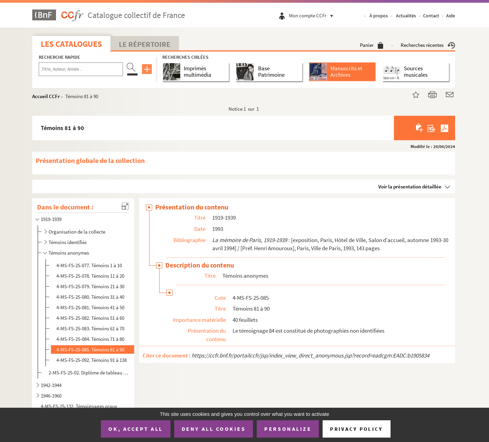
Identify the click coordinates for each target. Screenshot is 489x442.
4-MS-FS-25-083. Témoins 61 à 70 (90, 328)
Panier (371, 45)
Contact (431, 16)
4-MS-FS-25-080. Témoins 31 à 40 (90, 297)
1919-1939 (51, 219)
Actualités (406, 16)
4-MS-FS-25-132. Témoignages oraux (79, 406)
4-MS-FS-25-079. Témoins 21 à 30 (90, 286)
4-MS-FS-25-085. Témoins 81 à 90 (90, 349)
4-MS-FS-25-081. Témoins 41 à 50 (90, 307)
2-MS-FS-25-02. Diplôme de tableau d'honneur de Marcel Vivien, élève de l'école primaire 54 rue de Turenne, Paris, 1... (89, 372)
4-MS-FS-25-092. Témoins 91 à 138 (91, 360)
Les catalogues (71, 44)
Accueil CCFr (46, 96)
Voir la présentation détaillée (409, 186)
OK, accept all (135, 428)
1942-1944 (51, 385)
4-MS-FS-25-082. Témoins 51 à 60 (90, 318)
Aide (450, 16)
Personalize (287, 428)
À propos (378, 16)
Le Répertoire (144, 44)
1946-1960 (51, 395)
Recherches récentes (428, 45)
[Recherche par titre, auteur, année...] (81, 69)
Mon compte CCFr (313, 15)
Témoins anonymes (69, 253)
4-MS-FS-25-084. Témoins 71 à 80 (90, 339)
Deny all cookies (214, 428)
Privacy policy (356, 429)
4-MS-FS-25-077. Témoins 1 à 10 (89, 265)
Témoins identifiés (68, 242)
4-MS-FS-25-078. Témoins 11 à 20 (90, 276)
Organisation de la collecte (77, 231)
